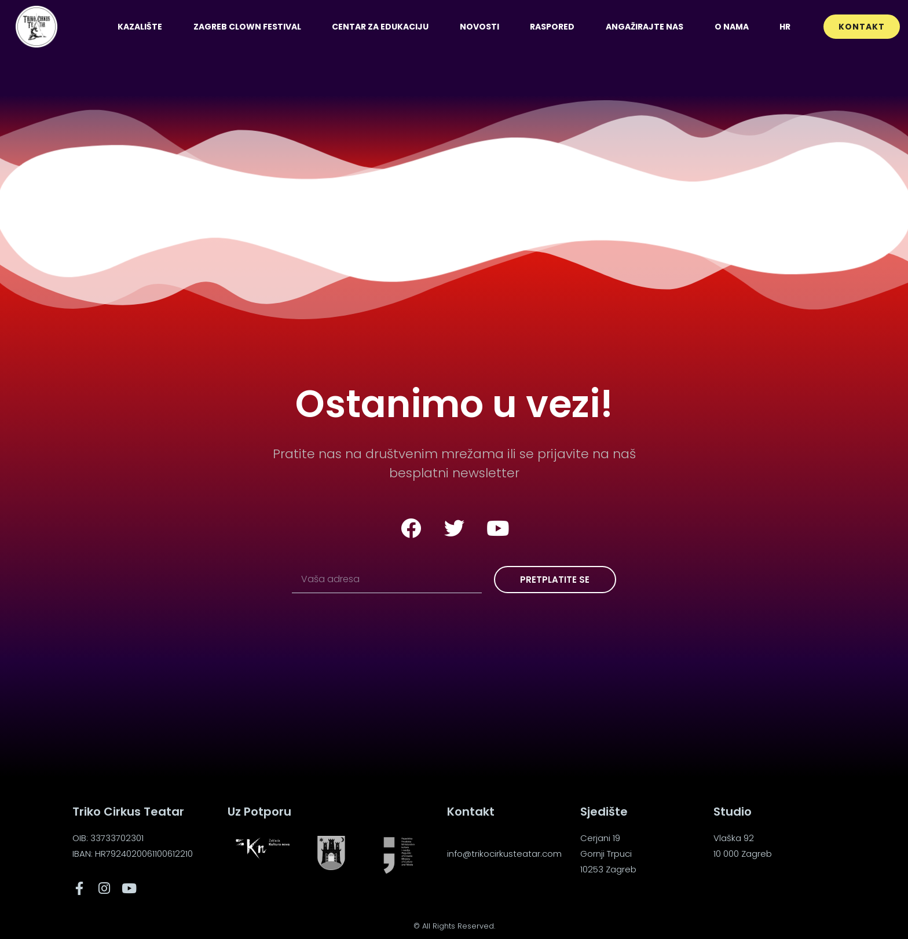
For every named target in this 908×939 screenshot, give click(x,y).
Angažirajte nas (644, 26)
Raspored (552, 26)
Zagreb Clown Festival (247, 26)
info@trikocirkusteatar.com (504, 853)
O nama (732, 26)
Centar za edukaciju (380, 26)
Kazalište (140, 26)
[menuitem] (785, 26)
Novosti (479, 26)
